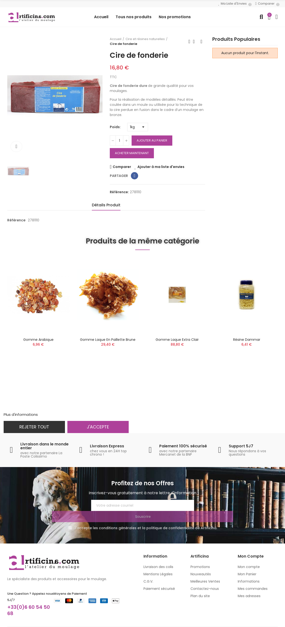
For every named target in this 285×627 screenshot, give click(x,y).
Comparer (122, 166)
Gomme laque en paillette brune (107, 339)
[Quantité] (119, 140)
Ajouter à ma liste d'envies (160, 166)
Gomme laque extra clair (177, 339)
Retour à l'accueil (195, 41)
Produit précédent (189, 41)
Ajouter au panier (152, 140)
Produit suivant (201, 41)
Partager (134, 175)
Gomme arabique (38, 339)
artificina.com (50, 624)
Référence (16, 220)
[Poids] (137, 127)
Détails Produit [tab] (106, 205)
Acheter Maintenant (132, 153)
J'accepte (98, 427)
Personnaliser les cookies (61, 414)
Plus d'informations (21, 414)
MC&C (123, 624)
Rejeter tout (34, 427)
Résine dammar (246, 339)
